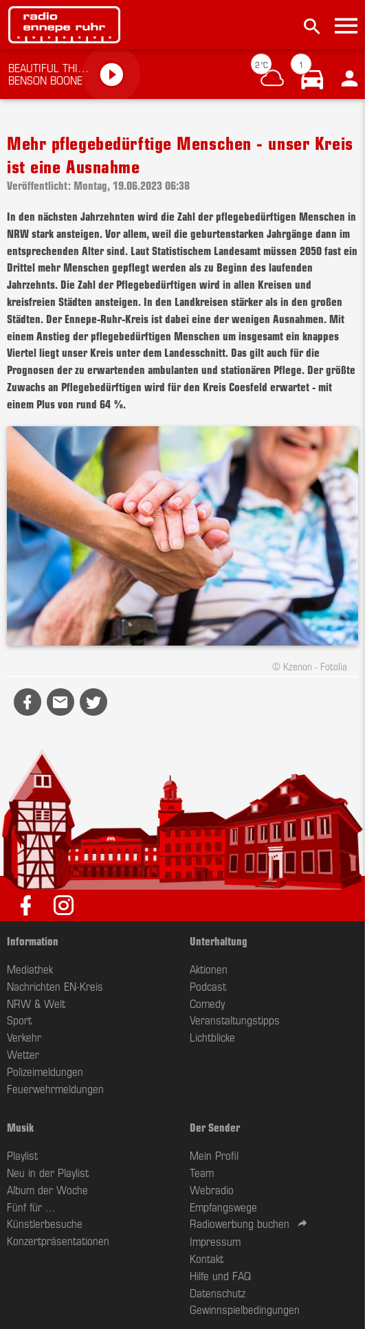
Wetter (23, 1054)
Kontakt (206, 1258)
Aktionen (209, 968)
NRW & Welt (36, 1003)
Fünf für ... (31, 1206)
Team (202, 1172)
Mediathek (30, 968)
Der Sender (215, 1127)
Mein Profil (214, 1155)
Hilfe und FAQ (220, 1275)
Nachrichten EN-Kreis (55, 986)
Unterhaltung (218, 940)
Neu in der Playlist (48, 1172)
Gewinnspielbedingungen (245, 1309)
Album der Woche (47, 1189)
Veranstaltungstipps (235, 1019)
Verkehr (24, 1037)
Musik (20, 1127)
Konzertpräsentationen (58, 1240)
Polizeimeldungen (45, 1071)
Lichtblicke (212, 1037)
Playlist (22, 1155)
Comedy (207, 1003)
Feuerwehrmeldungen (55, 1088)
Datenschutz (217, 1292)
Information (32, 940)
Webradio (212, 1189)
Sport (19, 1019)
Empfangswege (223, 1206)
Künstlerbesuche (44, 1223)
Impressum (215, 1241)
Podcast (208, 986)
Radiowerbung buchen (239, 1223)
